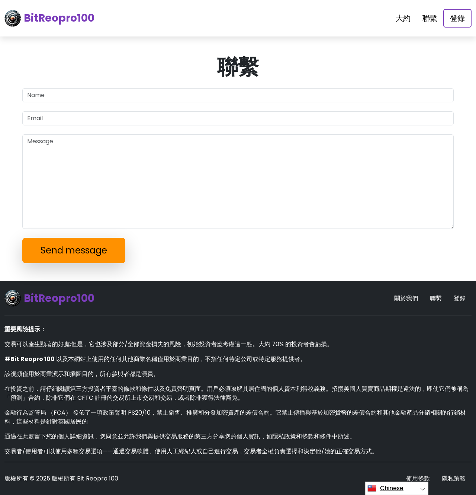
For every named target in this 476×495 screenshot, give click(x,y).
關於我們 (406, 298)
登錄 (457, 18)
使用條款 (418, 478)
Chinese (385, 488)
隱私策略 (454, 478)
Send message (74, 250)
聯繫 (429, 18)
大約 (403, 18)
